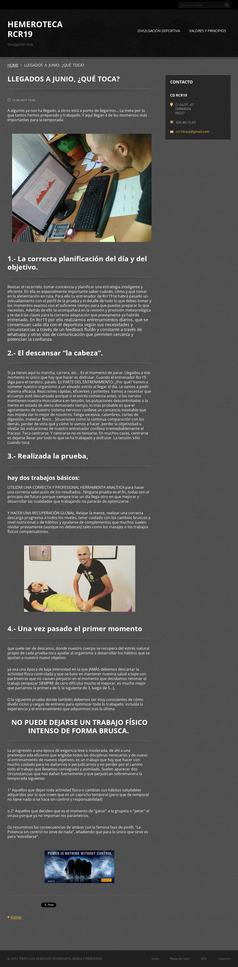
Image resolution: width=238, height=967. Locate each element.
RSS (203, 959)
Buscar (226, 4)
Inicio (155, 959)
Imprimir (225, 959)
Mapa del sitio (179, 959)
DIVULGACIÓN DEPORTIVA (159, 30)
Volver (16, 917)
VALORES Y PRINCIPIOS (207, 30)
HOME (12, 65)
